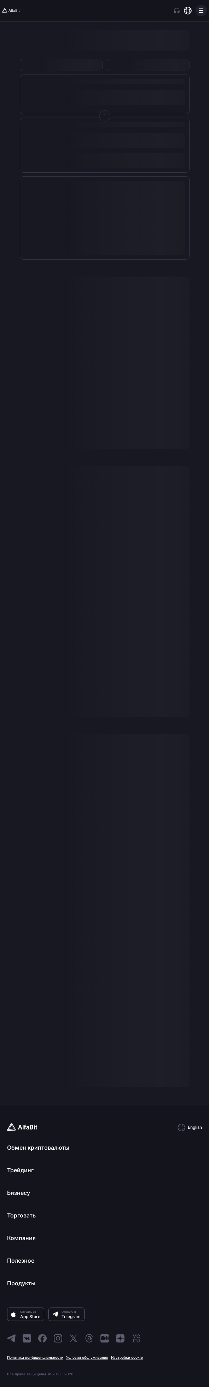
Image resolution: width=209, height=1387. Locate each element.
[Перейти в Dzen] (120, 1338)
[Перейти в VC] (136, 1338)
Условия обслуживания (87, 1357)
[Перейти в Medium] (104, 1338)
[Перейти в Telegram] (11, 1338)
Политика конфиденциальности (35, 1357)
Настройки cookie (127, 1357)
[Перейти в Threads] (89, 1338)
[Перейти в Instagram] (58, 1338)
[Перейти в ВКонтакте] (27, 1338)
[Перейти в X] (73, 1338)
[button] (189, 1127)
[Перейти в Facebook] (42, 1338)
